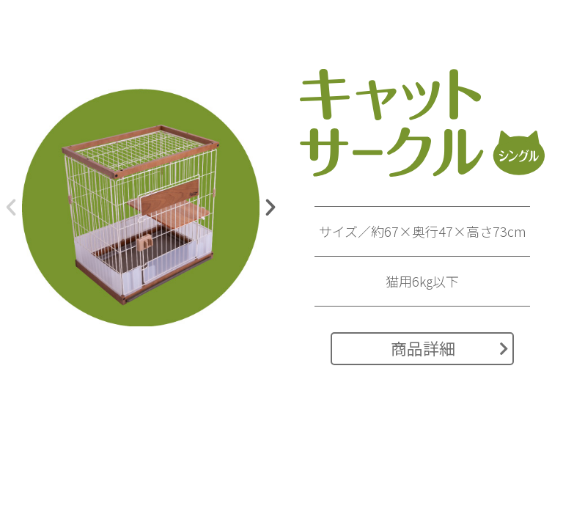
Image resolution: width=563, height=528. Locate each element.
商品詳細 (450, 347)
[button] (11, 208)
